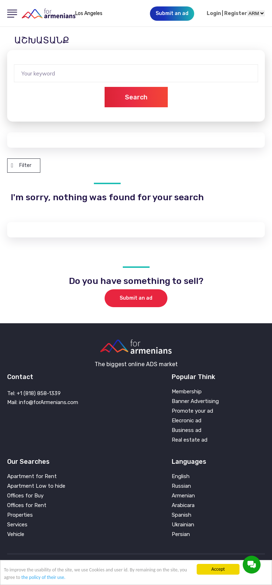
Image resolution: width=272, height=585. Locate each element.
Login (214, 13)
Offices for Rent (26, 505)
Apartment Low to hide (36, 486)
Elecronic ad (186, 420)
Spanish (181, 515)
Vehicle (15, 534)
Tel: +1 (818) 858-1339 (34, 393)
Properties (20, 515)
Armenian (183, 495)
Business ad (186, 430)
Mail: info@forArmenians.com (42, 402)
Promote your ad (192, 411)
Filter (21, 165)
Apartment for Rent (32, 476)
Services (17, 524)
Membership (187, 391)
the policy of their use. (43, 577)
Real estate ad (189, 440)
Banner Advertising (195, 401)
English (181, 476)
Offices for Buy (25, 495)
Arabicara (183, 505)
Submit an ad (136, 298)
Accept (218, 569)
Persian (181, 534)
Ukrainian (183, 524)
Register (235, 13)
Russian (181, 486)
